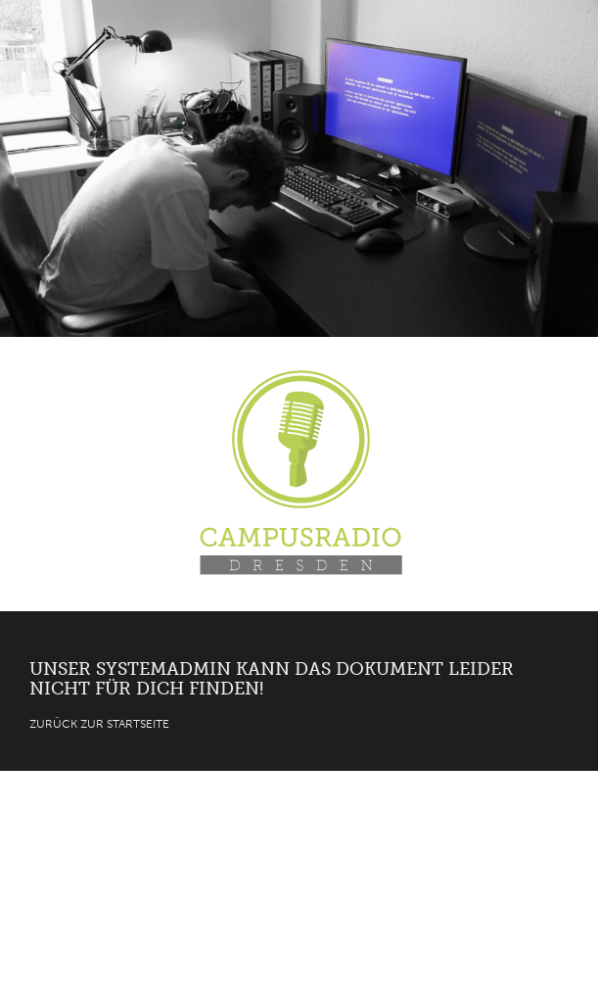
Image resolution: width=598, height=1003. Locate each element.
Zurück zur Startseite (99, 724)
